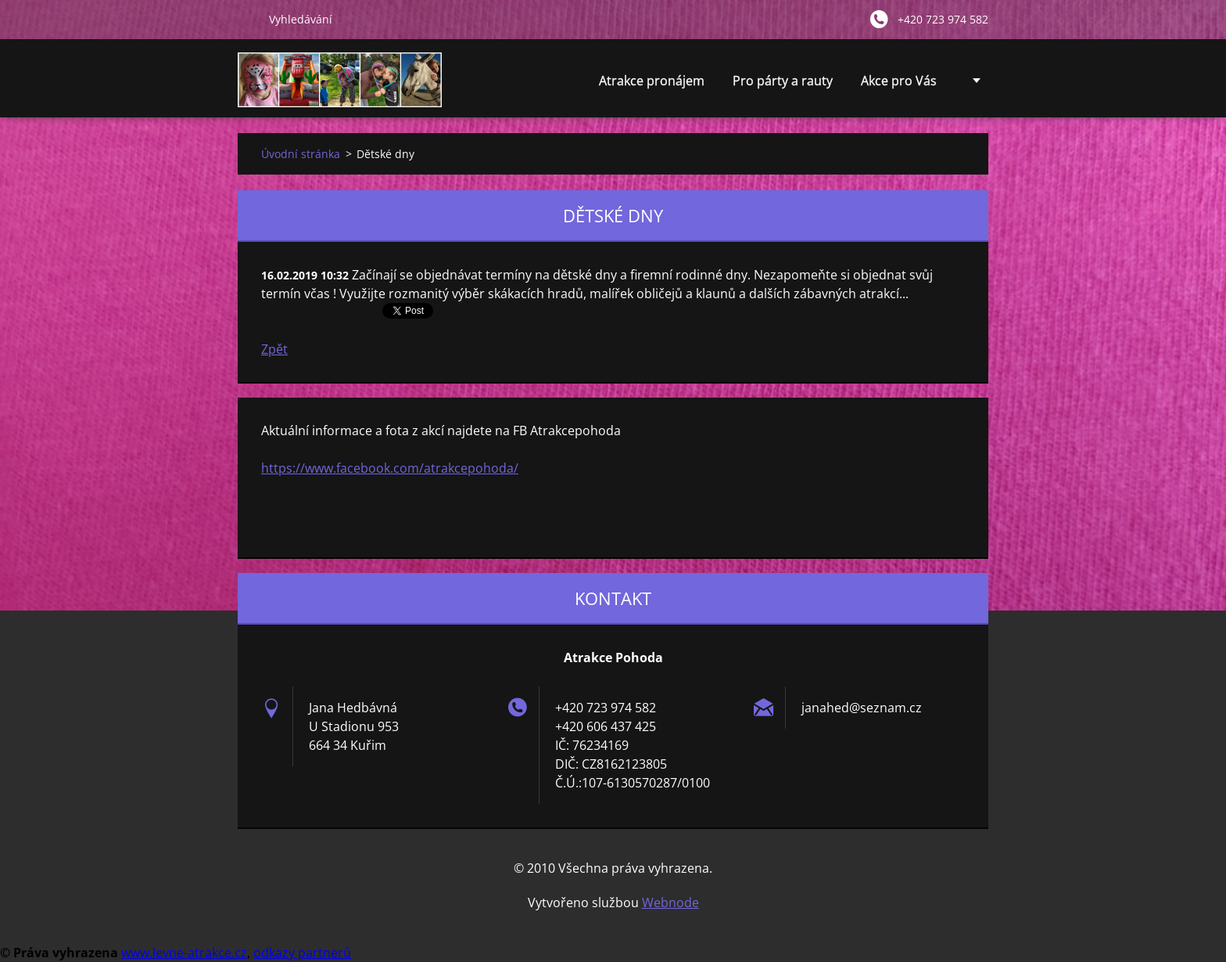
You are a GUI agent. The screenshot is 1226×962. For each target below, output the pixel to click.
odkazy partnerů (302, 952)
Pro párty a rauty (782, 85)
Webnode (670, 902)
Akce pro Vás (899, 85)
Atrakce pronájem (652, 85)
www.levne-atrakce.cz (184, 952)
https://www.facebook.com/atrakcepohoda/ (389, 468)
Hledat (247, 19)
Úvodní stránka (300, 153)
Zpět (274, 349)
